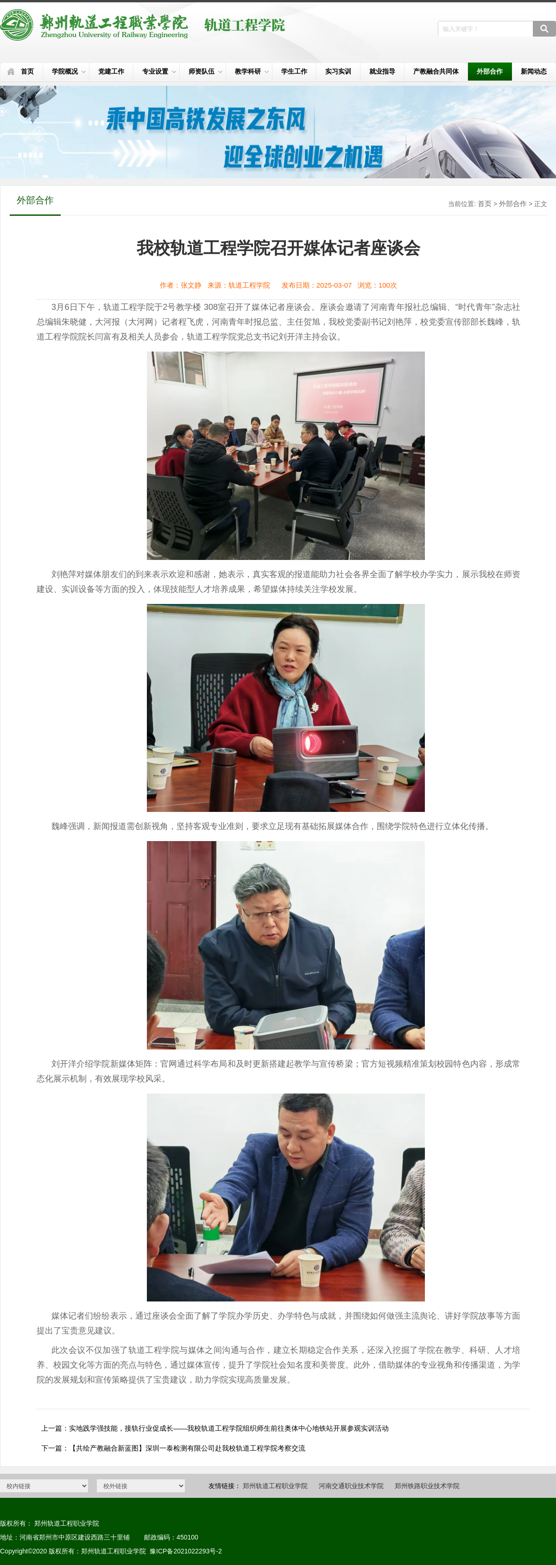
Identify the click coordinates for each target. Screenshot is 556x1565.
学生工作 (294, 71)
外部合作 (490, 71)
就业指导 (382, 71)
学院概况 (69, 71)
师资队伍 (205, 71)
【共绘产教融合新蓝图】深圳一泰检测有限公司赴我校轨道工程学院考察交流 (187, 1448)
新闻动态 (534, 71)
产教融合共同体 (436, 71)
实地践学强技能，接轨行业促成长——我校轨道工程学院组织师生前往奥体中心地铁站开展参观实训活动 (229, 1428)
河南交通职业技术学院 (351, 1486)
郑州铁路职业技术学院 (427, 1486)
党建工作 (111, 71)
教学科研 (252, 71)
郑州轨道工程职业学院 (275, 1486)
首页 (27, 71)
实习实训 (338, 71)
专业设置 (159, 71)
